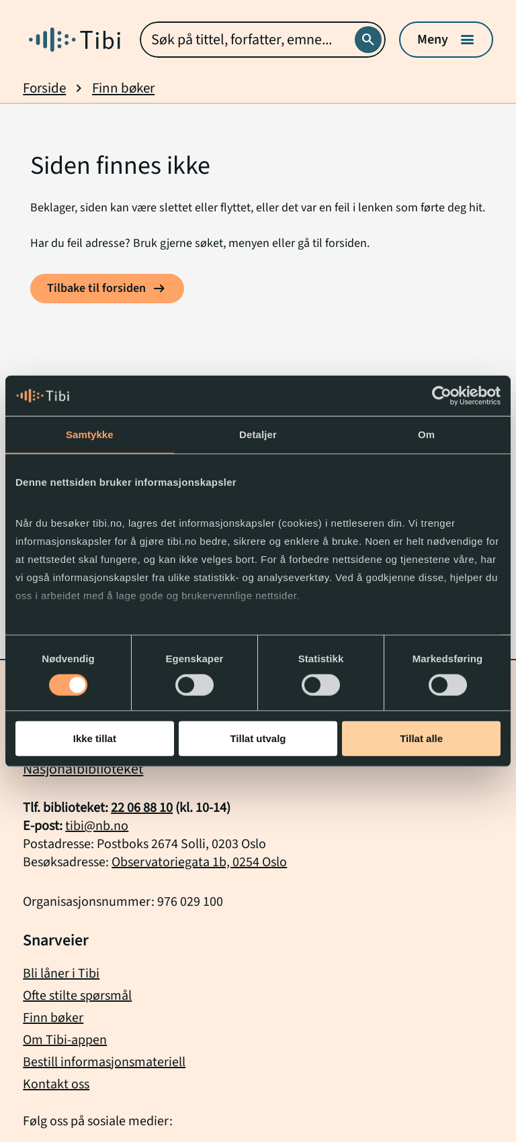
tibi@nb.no (96, 826)
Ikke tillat (94, 738)
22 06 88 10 (142, 807)
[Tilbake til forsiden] (107, 288)
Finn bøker (123, 88)
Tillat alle (421, 738)
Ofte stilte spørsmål (77, 995)
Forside (44, 88)
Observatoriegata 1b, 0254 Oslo (199, 862)
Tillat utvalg (258, 738)
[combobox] (262, 39)
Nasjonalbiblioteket (83, 769)
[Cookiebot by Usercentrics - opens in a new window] (442, 396)
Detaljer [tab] (258, 434)
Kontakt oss (56, 1084)
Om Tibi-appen (65, 1040)
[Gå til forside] (74, 39)
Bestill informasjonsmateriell (104, 1062)
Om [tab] (426, 434)
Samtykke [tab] (90, 434)
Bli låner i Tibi (61, 973)
